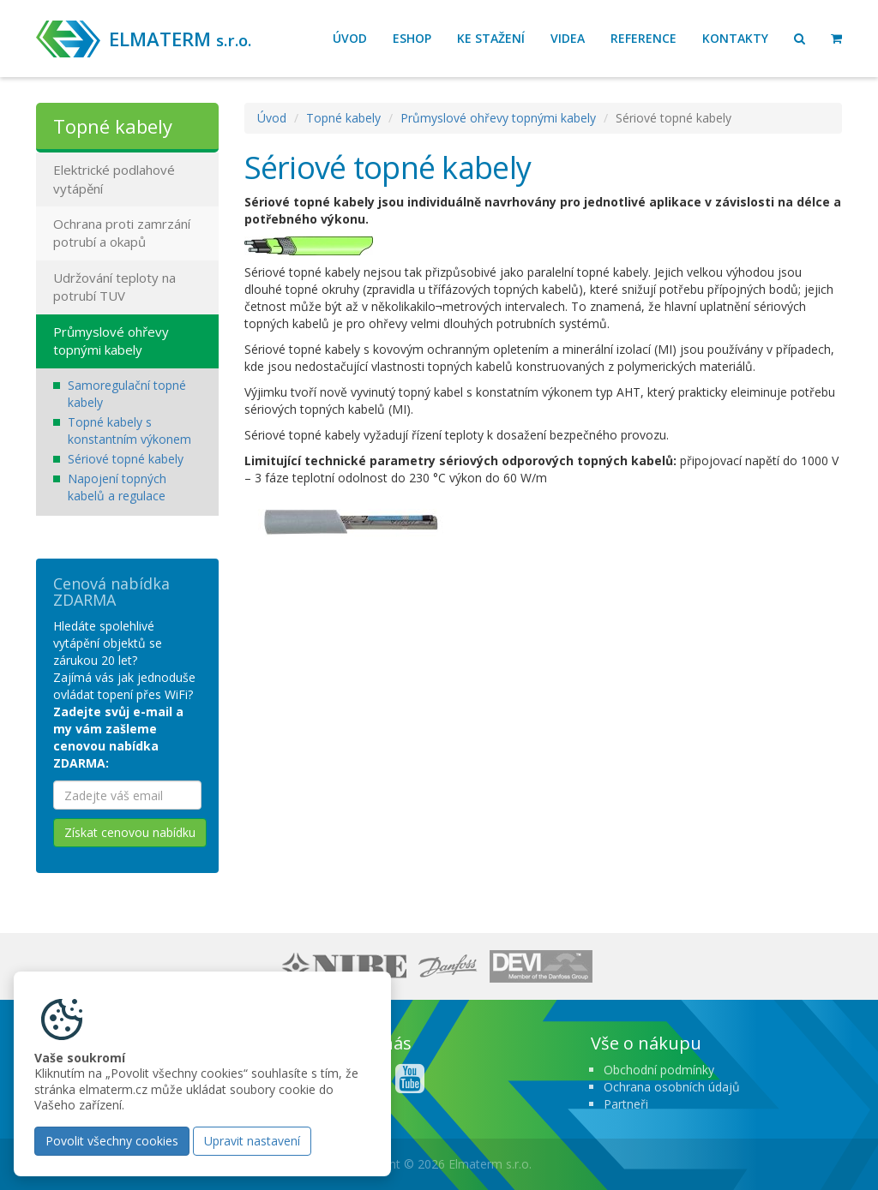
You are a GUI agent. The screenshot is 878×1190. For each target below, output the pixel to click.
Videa (567, 38)
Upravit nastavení (252, 1141)
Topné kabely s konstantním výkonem (129, 430)
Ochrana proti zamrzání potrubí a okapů (121, 232)
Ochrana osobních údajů (672, 1087)
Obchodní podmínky (659, 1069)
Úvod (350, 38)
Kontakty (735, 38)
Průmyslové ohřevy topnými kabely (498, 118)
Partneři (626, 1104)
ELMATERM (180, 38)
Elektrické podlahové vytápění (114, 178)
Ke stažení (491, 38)
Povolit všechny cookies (111, 1141)
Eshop (412, 38)
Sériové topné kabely (125, 459)
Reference (643, 38)
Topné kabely (343, 118)
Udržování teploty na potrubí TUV (114, 286)
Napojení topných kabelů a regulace (117, 487)
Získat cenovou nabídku (129, 832)
